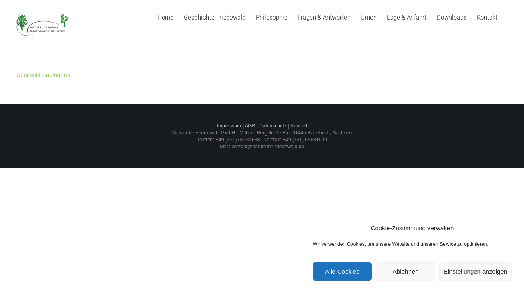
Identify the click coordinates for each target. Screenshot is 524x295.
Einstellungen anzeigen (475, 271)
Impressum (229, 126)
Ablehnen (405, 271)
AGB (250, 126)
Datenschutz (273, 126)
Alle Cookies (342, 271)
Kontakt (299, 126)
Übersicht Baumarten (43, 75)
